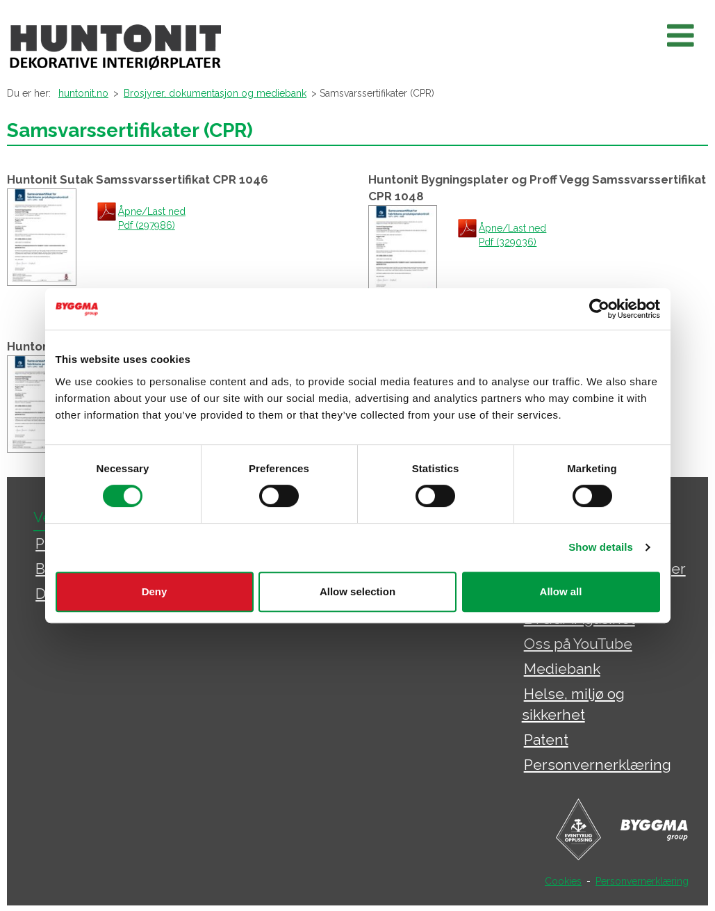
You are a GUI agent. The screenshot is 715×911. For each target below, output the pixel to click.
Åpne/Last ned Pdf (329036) (512, 235)
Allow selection (357, 591)
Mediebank (562, 668)
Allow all (561, 591)
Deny (154, 591)
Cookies (563, 881)
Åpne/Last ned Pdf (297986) (152, 218)
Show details (600, 547)
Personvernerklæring (597, 764)
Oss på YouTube (578, 643)
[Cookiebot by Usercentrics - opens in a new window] (599, 308)
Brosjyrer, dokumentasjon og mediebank (215, 93)
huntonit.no (83, 93)
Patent (546, 739)
